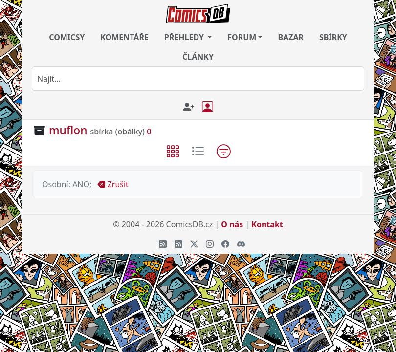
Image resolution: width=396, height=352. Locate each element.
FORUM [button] (241, 37)
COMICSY (67, 37)
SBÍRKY (333, 37)
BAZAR (291, 37)
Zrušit (112, 184)
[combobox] (198, 78)
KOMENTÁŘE (124, 37)
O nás (232, 224)
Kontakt (267, 224)
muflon (68, 130)
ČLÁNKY (198, 56)
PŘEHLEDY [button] (185, 37)
